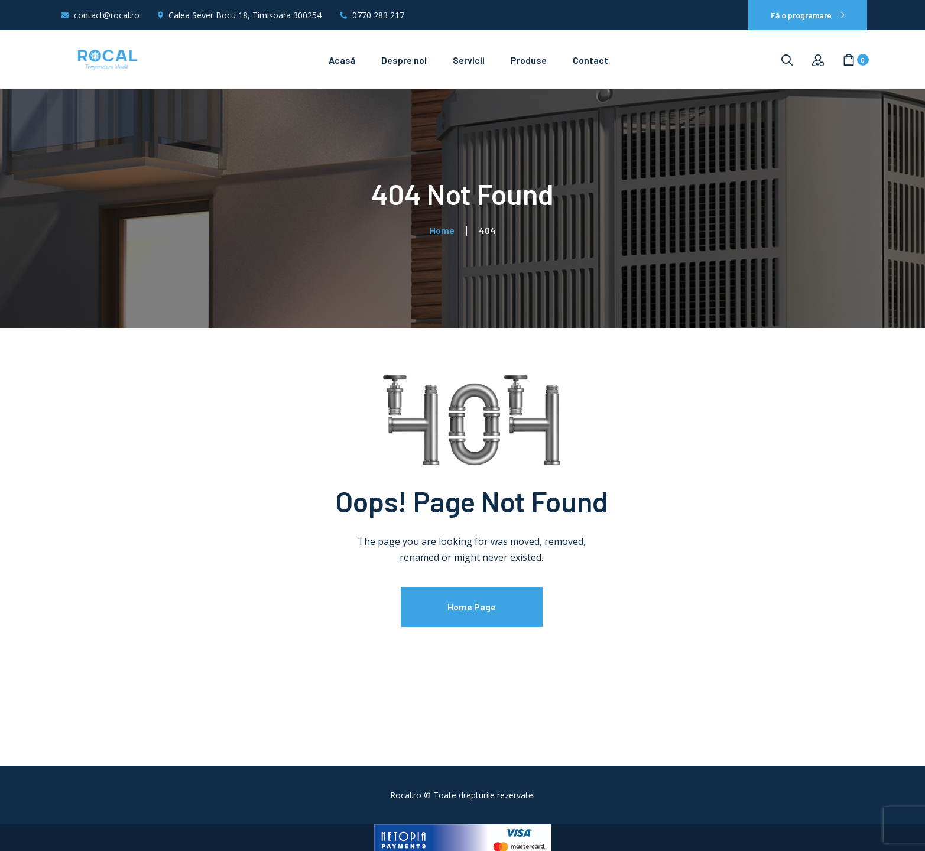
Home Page (471, 606)
